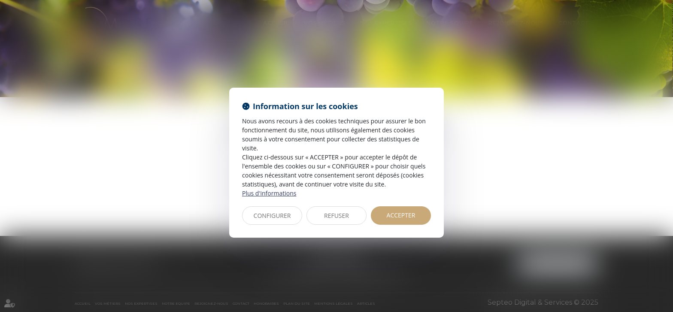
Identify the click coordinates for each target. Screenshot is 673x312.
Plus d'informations (269, 193)
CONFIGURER (272, 215)
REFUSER (336, 215)
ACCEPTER (401, 215)
